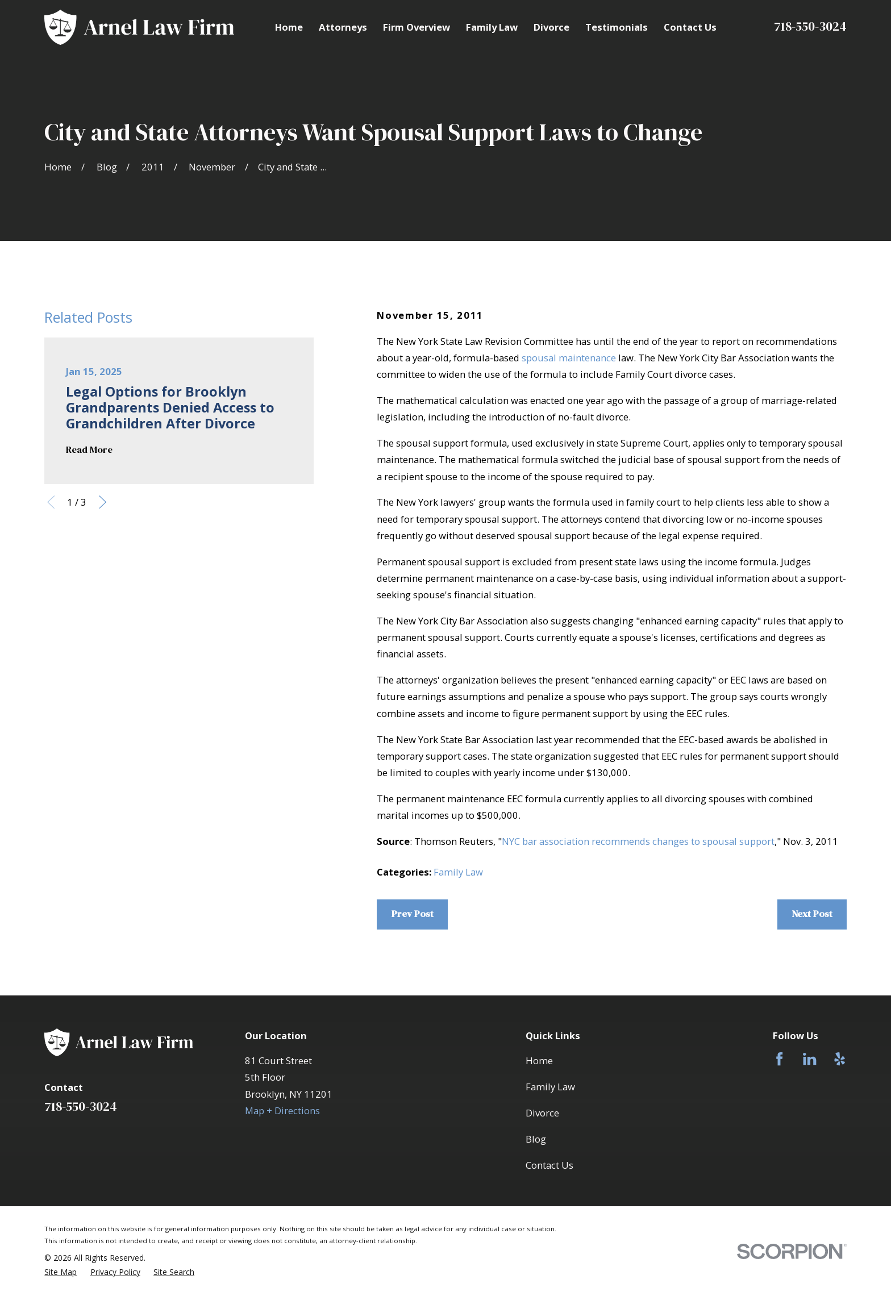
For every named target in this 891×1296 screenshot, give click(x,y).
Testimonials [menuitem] (616, 27)
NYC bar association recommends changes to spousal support (638, 841)
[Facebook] (779, 1058)
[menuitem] (60, 1272)
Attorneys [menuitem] (343, 27)
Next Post (812, 913)
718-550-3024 (810, 26)
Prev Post (413, 913)
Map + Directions (282, 1110)
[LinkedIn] (809, 1058)
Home (539, 1060)
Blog (536, 1138)
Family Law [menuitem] (492, 27)
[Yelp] (839, 1058)
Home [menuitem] (289, 27)
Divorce (542, 1112)
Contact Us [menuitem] (690, 27)
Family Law (458, 871)
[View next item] (102, 502)
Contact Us (549, 1165)
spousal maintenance (569, 357)
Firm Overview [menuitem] (416, 27)
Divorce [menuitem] (551, 27)
